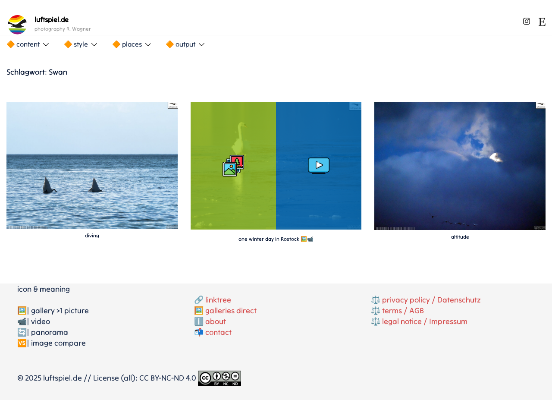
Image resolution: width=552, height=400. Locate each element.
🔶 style (76, 44)
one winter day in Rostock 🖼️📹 (276, 239)
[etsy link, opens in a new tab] (542, 20)
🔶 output (180, 44)
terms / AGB (403, 310)
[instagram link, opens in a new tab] (526, 20)
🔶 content (23, 44)
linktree (218, 300)
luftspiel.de (51, 19)
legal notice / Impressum (424, 321)
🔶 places (127, 44)
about (215, 321)
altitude (460, 236)
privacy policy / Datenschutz (431, 300)
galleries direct (231, 310)
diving (92, 235)
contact (218, 332)
